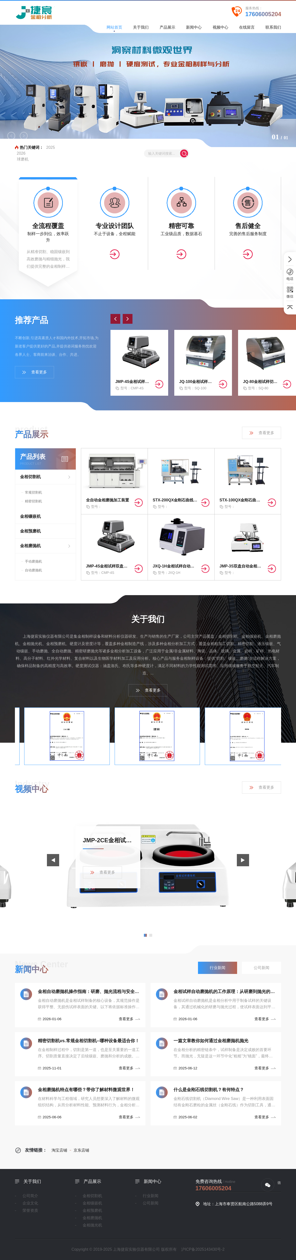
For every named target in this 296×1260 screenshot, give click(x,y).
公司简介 (30, 1196)
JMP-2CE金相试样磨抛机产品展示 (108, 840)
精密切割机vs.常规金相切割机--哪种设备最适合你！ (88, 1040)
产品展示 (167, 29)
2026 (21, 153)
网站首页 (114, 28)
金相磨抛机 (30, 545)
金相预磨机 (30, 531)
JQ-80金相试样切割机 (261, 382)
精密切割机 (33, 501)
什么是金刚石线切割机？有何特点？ (209, 1089)
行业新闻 (150, 1196)
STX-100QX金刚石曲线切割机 (241, 500)
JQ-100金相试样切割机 (197, 382)
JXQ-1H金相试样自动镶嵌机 (175, 566)
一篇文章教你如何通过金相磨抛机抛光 (211, 1040)
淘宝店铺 (59, 1150)
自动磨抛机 (33, 570)
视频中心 (220, 29)
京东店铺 (79, 1150)
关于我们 (141, 29)
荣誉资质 (30, 1210)
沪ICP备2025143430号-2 (203, 1249)
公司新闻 (150, 1203)
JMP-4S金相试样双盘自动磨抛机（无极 (133, 382)
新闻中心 (194, 29)
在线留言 (247, 29)
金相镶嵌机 (30, 516)
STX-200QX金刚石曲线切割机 (175, 500)
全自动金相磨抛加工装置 (107, 500)
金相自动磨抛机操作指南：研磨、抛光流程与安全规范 (89, 991)
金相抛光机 (92, 1225)
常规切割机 (33, 492)
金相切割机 (30, 476)
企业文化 (30, 1203)
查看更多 (34, 372)
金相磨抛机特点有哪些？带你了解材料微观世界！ (86, 1089)
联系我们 (273, 29)
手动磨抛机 (33, 561)
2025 (50, 147)
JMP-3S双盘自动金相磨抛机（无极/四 (241, 566)
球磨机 (23, 159)
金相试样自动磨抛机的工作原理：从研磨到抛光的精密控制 (225, 991)
